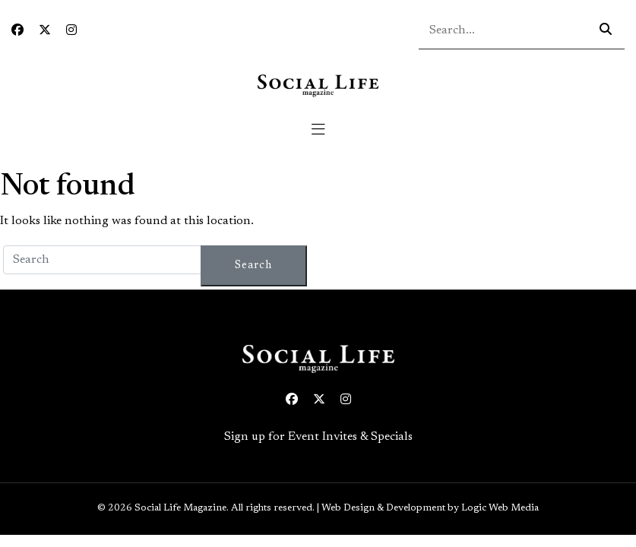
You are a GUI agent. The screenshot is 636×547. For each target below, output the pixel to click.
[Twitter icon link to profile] (45, 31)
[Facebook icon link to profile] (17, 31)
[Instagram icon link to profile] (71, 31)
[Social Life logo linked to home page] (317, 85)
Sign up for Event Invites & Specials (318, 437)
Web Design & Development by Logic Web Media (430, 508)
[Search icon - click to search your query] (606, 30)
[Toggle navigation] (318, 130)
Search (253, 265)
